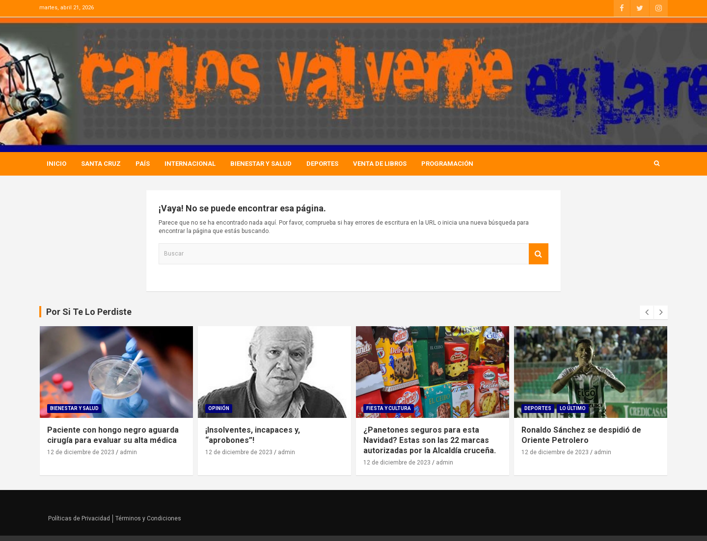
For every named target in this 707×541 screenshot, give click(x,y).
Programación (447, 163)
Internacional (190, 163)
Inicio (56, 163)
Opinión (218, 408)
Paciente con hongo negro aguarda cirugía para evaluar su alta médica (113, 435)
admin (128, 452)
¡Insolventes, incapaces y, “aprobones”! (252, 435)
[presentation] (646, 312)
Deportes (322, 163)
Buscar (538, 253)
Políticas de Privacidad (79, 518)
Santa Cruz (101, 163)
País (143, 163)
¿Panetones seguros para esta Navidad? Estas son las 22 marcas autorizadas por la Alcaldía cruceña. (429, 440)
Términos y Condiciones (148, 518)
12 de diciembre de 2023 (80, 452)
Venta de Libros (380, 163)
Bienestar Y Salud (261, 163)
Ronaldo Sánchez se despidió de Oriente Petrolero (581, 435)
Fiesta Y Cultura (388, 408)
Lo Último (573, 408)
